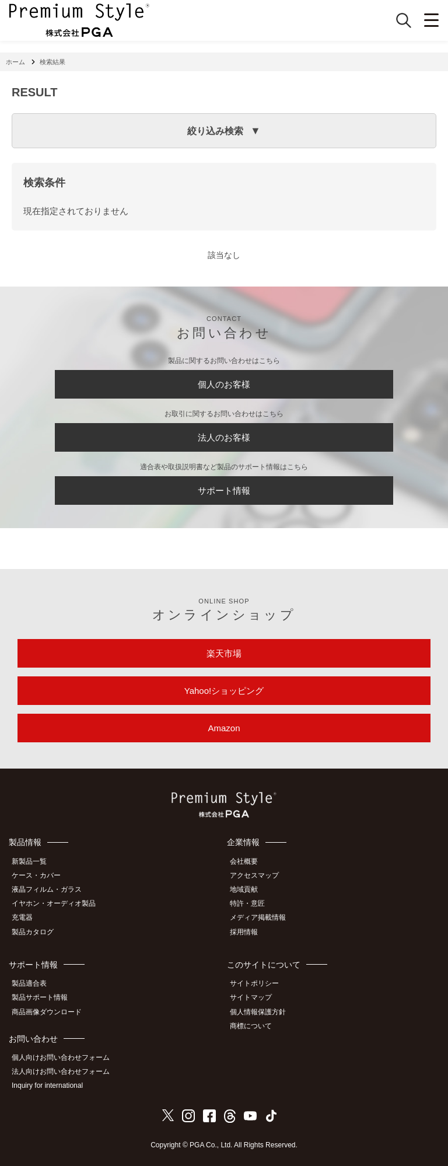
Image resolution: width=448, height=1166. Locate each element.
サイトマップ (251, 997)
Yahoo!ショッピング (224, 691)
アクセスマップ (254, 875)
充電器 (22, 917)
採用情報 (244, 932)
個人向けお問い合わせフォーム (61, 1057)
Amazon (224, 728)
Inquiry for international (47, 1085)
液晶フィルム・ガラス (47, 889)
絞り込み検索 (215, 131)
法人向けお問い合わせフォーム (61, 1071)
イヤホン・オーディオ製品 (54, 903)
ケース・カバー (36, 875)
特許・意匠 (247, 903)
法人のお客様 (224, 437)
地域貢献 (244, 889)
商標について (251, 1026)
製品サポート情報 (40, 997)
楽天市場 (224, 653)
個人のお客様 (224, 384)
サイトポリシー (254, 983)
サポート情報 (224, 490)
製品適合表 (29, 983)
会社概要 (244, 861)
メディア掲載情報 (258, 917)
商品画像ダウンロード (47, 1012)
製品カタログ (33, 932)
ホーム (15, 61)
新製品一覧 (29, 861)
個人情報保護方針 (258, 1012)
